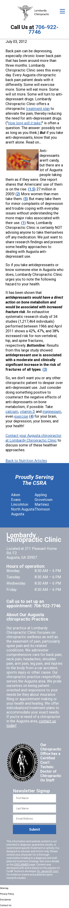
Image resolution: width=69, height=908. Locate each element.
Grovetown (43, 499)
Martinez (42, 504)
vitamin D (27, 411)
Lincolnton (19, 504)
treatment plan (38, 108)
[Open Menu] (62, 11)
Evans (16, 499)
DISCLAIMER (21, 864)
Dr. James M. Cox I (47, 871)
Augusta (17, 514)
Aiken (15, 495)
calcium (12, 411)
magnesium (52, 411)
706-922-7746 (43, 29)
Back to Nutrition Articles (26, 460)
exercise (21, 416)
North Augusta (22, 509)
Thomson (42, 509)
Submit (34, 829)
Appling (41, 495)
